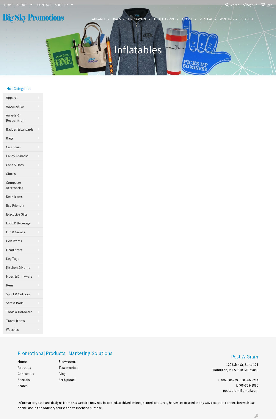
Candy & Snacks (17, 156)
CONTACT (44, 5)
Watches (12, 329)
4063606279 (229, 380)
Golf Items (14, 241)
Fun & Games (15, 232)
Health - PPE (164, 19)
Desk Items (14, 196)
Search (232, 5)
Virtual (206, 19)
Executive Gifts (16, 214)
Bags (117, 19)
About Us (24, 367)
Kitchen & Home (18, 267)
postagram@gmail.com (240, 390)
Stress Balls (15, 303)
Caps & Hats (15, 165)
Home (22, 361)
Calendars (13, 147)
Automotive (15, 106)
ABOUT (21, 5)
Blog (62, 373)
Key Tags (12, 258)
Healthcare (14, 250)
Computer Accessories (14, 185)
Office (187, 19)
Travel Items (15, 320)
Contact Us (26, 373)
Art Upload (67, 379)
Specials (24, 379)
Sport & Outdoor (18, 294)
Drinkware (137, 19)
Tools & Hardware (19, 312)
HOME (8, 5)
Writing (227, 19)
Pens (9, 285)
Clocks (11, 173)
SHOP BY (61, 5)
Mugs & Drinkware (19, 276)
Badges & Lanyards (19, 129)
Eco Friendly (15, 205)
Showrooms (67, 361)
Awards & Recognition (15, 118)
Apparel (99, 19)
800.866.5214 (249, 380)
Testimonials (68, 367)
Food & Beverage (18, 223)
